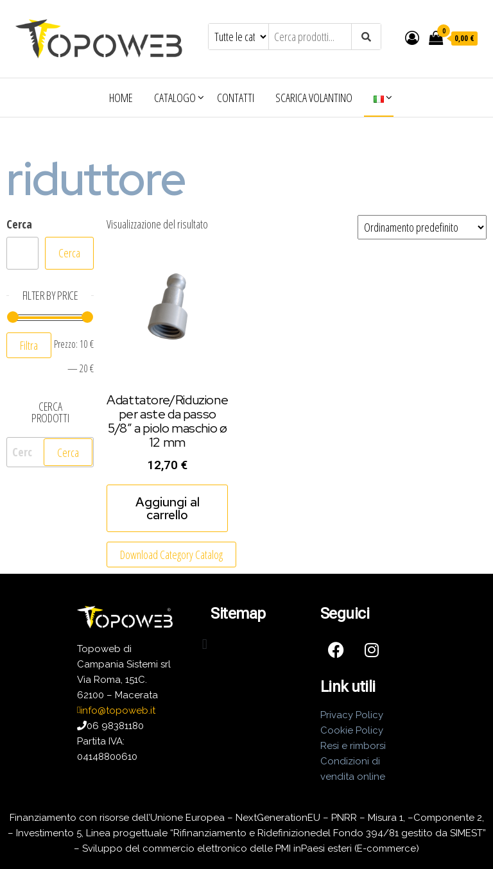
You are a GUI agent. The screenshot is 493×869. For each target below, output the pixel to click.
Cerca (19, 224)
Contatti (235, 97)
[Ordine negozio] (422, 227)
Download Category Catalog (171, 554)
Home (121, 97)
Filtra (29, 345)
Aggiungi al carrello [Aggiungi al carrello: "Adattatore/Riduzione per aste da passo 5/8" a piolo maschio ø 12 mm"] (167, 508)
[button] (204, 644)
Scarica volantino (313, 97)
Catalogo (175, 97)
